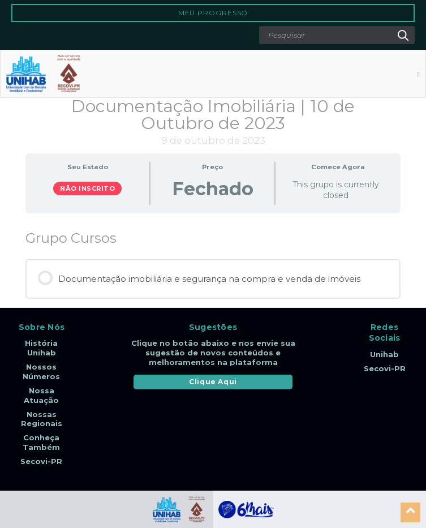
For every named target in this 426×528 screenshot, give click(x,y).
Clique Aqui (213, 381)
